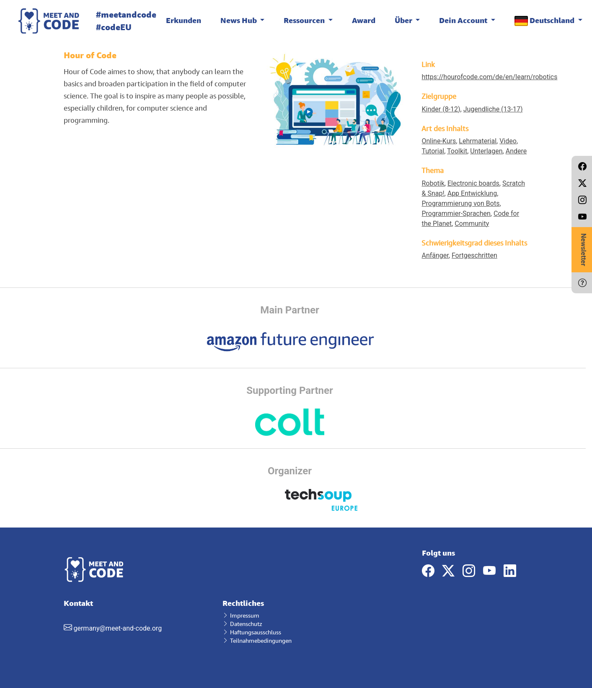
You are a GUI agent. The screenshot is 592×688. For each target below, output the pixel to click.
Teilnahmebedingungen (257, 640)
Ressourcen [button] (305, 20)
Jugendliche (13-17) (493, 109)
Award (363, 20)
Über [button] (404, 20)
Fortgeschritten (474, 255)
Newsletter (583, 249)
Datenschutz (242, 623)
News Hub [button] (239, 20)
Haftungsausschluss (251, 632)
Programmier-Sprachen (455, 213)
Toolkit (457, 151)
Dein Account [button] (464, 20)
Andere (516, 151)
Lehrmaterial (477, 141)
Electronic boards (473, 183)
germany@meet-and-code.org (117, 628)
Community (472, 224)
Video (508, 141)
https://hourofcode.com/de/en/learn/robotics (489, 77)
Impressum (240, 615)
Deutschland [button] (545, 21)
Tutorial (432, 151)
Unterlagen (486, 151)
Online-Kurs (438, 141)
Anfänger (434, 255)
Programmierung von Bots (460, 203)
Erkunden (183, 20)
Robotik (432, 183)
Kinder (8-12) (440, 109)
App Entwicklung (472, 193)
